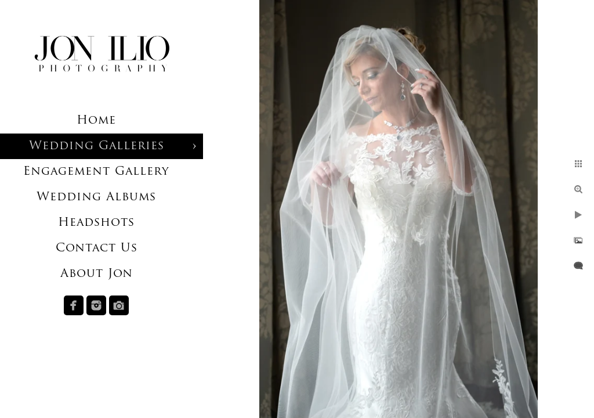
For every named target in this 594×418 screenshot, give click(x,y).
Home (96, 121)
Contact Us (96, 248)
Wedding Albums (96, 197)
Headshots (96, 223)
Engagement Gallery (96, 172)
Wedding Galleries (96, 146)
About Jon (96, 274)
